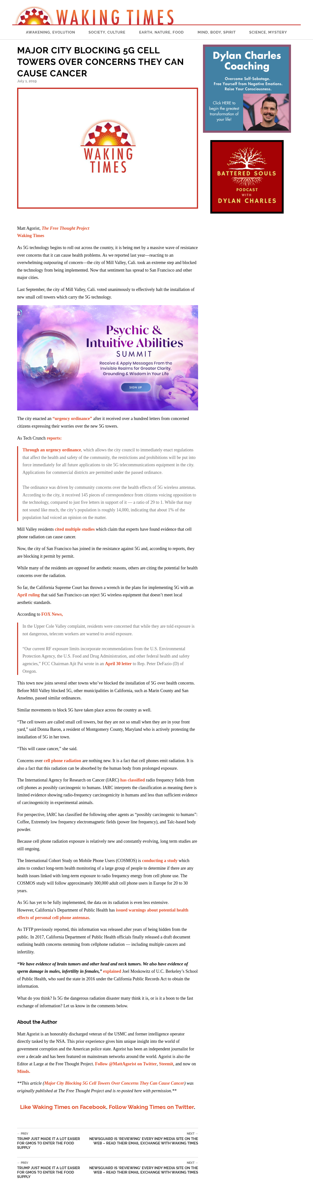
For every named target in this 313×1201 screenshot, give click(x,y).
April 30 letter (118, 663)
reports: (54, 438)
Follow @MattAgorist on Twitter (126, 1063)
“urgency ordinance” (72, 418)
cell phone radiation (62, 760)
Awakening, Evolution (50, 32)
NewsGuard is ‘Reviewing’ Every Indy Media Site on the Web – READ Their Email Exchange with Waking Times (142, 1138)
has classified (132, 780)
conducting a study (160, 860)
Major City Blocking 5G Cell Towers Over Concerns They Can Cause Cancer (114, 1083)
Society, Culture (107, 32)
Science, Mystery (268, 32)
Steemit (166, 1063)
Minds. (23, 1071)
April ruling (28, 594)
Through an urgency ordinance (51, 449)
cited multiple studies (75, 529)
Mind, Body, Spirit (217, 32)
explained (112, 971)
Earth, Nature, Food (161, 32)
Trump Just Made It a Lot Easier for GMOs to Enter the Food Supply (52, 1141)
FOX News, (52, 614)
